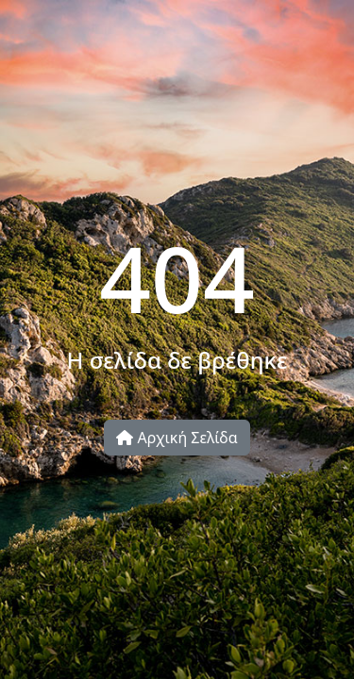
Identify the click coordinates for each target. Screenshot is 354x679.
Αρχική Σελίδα (176, 437)
